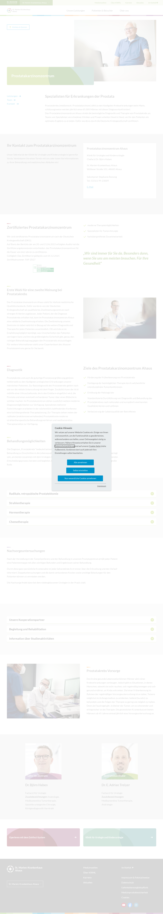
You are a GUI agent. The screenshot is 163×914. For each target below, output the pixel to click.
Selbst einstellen (80, 470)
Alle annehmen (80, 462)
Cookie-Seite (94, 446)
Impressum (101, 486)
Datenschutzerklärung (65, 446)
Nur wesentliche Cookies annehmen (80, 478)
